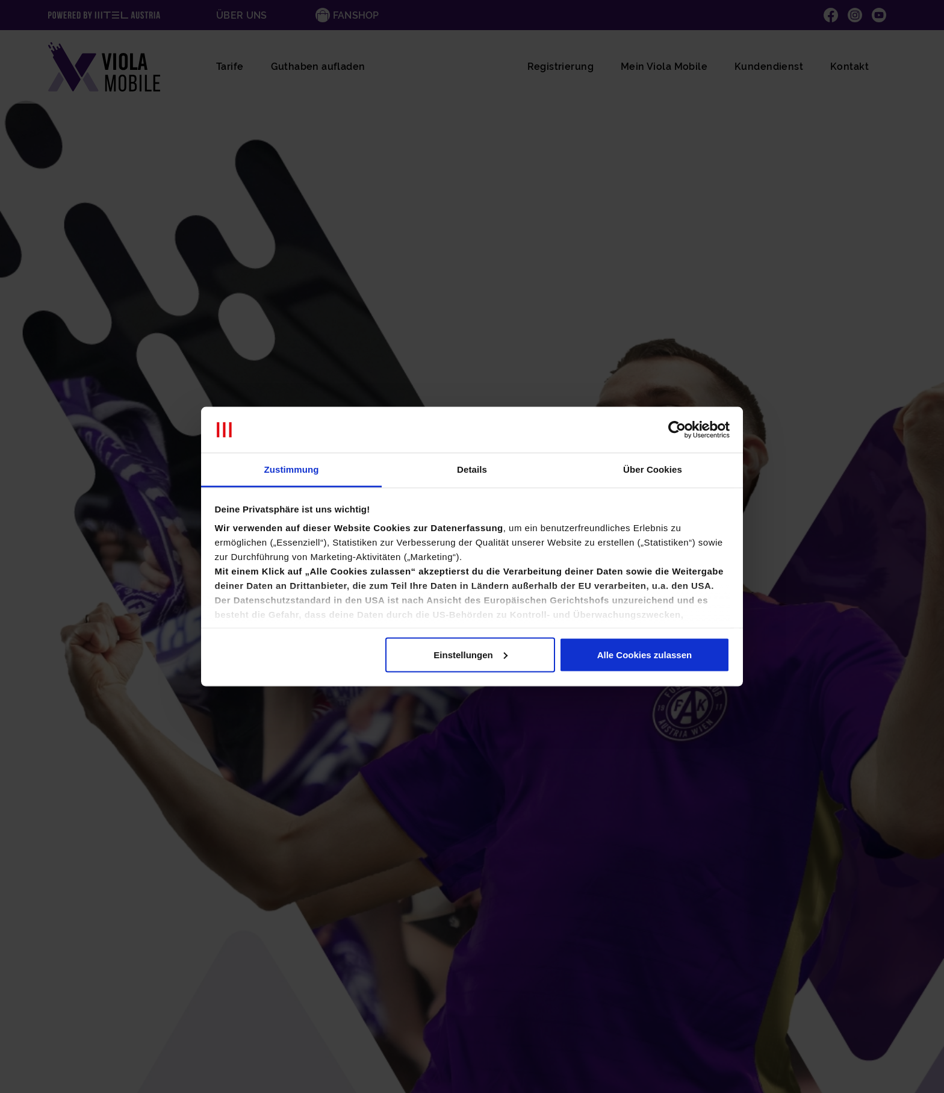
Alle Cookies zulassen (644, 654)
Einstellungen (470, 654)
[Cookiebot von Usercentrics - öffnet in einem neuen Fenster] (677, 430)
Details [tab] (472, 469)
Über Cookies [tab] (652, 469)
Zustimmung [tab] (291, 469)
